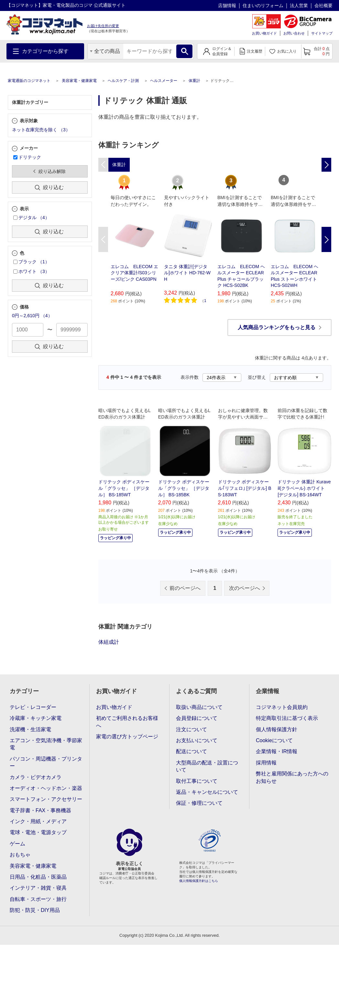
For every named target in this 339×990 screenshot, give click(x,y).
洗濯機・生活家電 (30, 729)
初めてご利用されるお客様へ (127, 721)
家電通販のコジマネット (29, 80)
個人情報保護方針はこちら (198, 881)
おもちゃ (20, 854)
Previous (103, 239)
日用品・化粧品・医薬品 (38, 877)
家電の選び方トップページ (127, 736)
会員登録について (196, 718)
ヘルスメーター (163, 80)
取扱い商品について (199, 707)
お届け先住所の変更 (103, 26)
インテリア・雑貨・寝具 (38, 888)
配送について (191, 751)
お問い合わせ (294, 33)
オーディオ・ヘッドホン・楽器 (46, 788)
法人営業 (299, 5)
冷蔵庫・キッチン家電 (35, 718)
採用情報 (266, 762)
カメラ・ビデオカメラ (35, 777)
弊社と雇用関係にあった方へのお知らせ (292, 777)
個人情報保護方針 (276, 729)
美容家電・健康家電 (79, 80)
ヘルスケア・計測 (123, 80)
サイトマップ (322, 33)
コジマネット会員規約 (282, 707)
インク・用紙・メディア (38, 821)
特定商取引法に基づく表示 (287, 718)
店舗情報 (227, 5)
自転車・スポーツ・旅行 (38, 899)
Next (326, 239)
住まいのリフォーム (263, 5)
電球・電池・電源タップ (38, 832)
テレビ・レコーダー (33, 707)
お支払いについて (196, 740)
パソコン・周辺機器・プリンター (46, 762)
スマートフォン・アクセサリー (46, 799)
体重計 (194, 80)
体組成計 (108, 642)
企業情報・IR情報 (276, 751)
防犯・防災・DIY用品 (35, 910)
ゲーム (17, 843)
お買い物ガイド (264, 33)
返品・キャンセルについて (207, 792)
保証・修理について (199, 803)
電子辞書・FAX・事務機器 (40, 810)
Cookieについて (274, 740)
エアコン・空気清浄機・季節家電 (46, 744)
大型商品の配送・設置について (207, 766)
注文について (191, 729)
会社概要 (323, 5)
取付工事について (196, 781)
